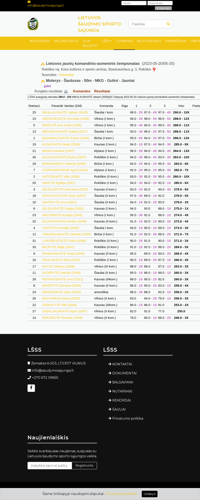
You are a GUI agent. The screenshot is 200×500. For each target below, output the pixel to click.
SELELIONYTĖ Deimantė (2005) (65, 189)
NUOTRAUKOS (149, 41)
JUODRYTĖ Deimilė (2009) (61, 272)
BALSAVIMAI (122, 382)
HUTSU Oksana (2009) (58, 266)
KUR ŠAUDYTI (90, 43)
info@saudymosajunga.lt (46, 5)
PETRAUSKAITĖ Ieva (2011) (62, 279)
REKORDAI (121, 400)
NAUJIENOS (40, 41)
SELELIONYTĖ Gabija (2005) (63, 208)
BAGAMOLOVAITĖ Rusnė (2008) (65, 138)
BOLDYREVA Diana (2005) (61, 298)
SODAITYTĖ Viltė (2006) (59, 305)
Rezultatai (102, 91)
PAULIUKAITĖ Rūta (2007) (61, 260)
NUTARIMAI (122, 391)
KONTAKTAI (122, 364)
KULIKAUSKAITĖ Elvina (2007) (64, 157)
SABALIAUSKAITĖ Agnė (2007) (64, 311)
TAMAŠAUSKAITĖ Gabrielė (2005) (66, 234)
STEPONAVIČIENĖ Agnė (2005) (65, 170)
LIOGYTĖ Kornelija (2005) (60, 228)
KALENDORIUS (66, 41)
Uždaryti (150, 494)
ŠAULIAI (119, 409)
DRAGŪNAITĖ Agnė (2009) (61, 292)
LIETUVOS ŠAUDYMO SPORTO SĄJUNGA (99, 24)
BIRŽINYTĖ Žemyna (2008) (61, 285)
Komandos (82, 91)
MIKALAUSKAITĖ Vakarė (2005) (65, 112)
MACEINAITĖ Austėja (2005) (62, 215)
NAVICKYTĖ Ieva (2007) (59, 202)
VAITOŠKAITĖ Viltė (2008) (60, 176)
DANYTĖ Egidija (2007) (58, 183)
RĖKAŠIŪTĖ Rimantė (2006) (62, 317)
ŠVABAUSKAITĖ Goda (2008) (63, 253)
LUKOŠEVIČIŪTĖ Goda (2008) (64, 240)
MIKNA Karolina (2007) (58, 151)
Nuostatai (66, 75)
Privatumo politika (127, 418)
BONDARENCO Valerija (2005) (64, 163)
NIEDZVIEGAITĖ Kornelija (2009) (65, 118)
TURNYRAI (124, 41)
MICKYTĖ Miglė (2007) (58, 247)
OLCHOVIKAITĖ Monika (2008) (64, 221)
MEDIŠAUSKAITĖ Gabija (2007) (65, 131)
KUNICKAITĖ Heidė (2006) (61, 144)
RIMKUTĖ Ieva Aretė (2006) (61, 125)
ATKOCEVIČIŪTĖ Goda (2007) (64, 195)
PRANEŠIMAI (176, 41)
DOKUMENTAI (124, 373)
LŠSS (105, 41)
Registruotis (84, 465)
